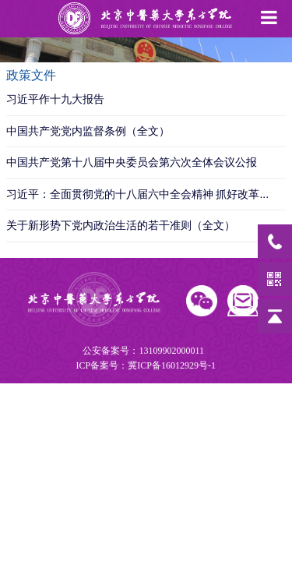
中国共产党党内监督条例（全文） (88, 131)
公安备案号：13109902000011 (145, 359)
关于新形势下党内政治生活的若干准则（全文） (120, 225)
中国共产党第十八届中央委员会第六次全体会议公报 (131, 162)
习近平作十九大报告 (55, 99)
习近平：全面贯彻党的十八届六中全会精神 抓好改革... (137, 194)
